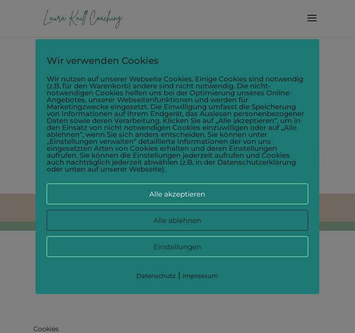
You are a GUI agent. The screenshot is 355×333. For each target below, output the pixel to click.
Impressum (200, 275)
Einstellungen (177, 246)
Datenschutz (156, 275)
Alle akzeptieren (177, 194)
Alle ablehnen (177, 220)
